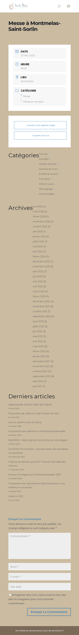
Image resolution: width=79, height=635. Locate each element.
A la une (43, 154)
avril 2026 (38, 206)
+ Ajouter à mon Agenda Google (40, 125)
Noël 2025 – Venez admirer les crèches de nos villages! (37, 440)
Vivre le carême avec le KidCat (24, 422)
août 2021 (38, 381)
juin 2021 (37, 386)
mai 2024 (38, 246)
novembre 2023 (41, 266)
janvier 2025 (39, 236)
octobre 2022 (40, 311)
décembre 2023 (41, 261)
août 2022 (38, 321)
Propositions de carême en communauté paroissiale (36, 431)
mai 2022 (38, 336)
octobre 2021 (40, 371)
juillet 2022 (38, 326)
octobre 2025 (40, 226)
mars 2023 (38, 291)
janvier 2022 (39, 356)
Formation (44, 179)
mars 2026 (38, 211)
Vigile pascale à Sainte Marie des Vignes (30, 404)
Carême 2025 (15, 496)
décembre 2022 (41, 301)
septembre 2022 (42, 316)
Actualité (44, 159)
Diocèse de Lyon (48, 169)
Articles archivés (47, 164)
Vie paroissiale (46, 194)
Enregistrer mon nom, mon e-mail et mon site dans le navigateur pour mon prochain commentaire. (37, 599)
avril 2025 (38, 231)
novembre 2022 (41, 306)
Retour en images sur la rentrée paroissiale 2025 (34, 474)
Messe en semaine (32, 101)
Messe (25, 96)
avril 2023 (38, 286)
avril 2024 (38, 251)
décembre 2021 (41, 361)
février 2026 (39, 216)
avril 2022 (38, 341)
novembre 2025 (41, 221)
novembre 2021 (41, 366)
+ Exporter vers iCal (40, 135)
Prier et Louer (46, 184)
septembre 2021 (41, 376)
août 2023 (38, 271)
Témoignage (46, 189)
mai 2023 (38, 281)
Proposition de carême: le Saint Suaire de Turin (33, 413)
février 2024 (39, 256)
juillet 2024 (38, 241)
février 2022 (39, 351)
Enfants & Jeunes (48, 174)
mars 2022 (38, 346)
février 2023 (39, 296)
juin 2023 (37, 276)
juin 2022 (37, 331)
